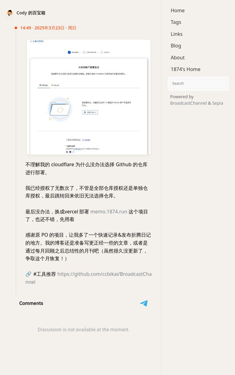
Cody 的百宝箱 (31, 13)
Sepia (217, 103)
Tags (176, 22)
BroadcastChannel (189, 103)
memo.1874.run (109, 211)
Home (178, 10)
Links (177, 34)
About (178, 57)
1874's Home (185, 69)
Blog (176, 45)
